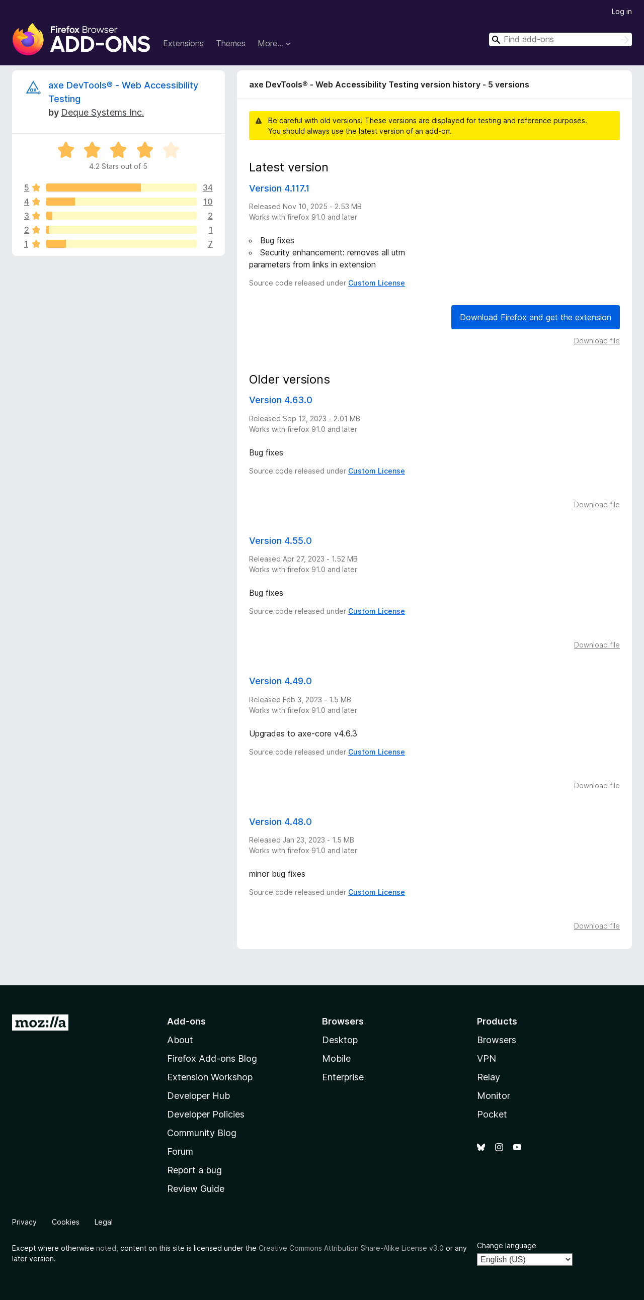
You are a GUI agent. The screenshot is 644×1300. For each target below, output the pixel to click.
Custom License (376, 282)
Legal (104, 1222)
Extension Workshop (210, 1077)
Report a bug (194, 1170)
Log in (622, 11)
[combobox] (560, 39)
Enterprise (343, 1077)
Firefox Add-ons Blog (212, 1058)
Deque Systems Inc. (102, 112)
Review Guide (195, 1188)
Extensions (183, 43)
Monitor (493, 1095)
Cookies (65, 1222)
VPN (486, 1058)
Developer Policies (206, 1114)
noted (106, 1248)
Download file (597, 340)
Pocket (492, 1114)
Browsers (496, 1040)
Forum (180, 1151)
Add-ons (186, 1021)
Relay (488, 1077)
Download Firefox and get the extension (535, 317)
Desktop (340, 1040)
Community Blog (201, 1133)
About (180, 1040)
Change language (506, 1245)
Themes (231, 43)
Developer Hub (198, 1095)
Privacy (24, 1222)
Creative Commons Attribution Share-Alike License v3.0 (351, 1248)
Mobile (336, 1058)
